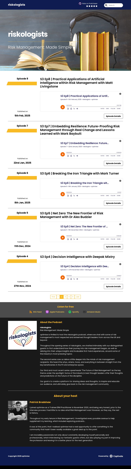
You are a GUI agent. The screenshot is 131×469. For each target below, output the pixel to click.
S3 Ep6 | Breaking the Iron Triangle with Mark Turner (79, 175)
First (53, 298)
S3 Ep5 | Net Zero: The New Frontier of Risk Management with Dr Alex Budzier (71, 217)
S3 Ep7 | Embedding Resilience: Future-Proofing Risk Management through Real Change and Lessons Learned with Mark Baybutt (80, 131)
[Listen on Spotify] (74, 315)
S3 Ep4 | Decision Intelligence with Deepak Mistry (77, 258)
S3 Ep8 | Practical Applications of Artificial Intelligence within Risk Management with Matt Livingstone (76, 84)
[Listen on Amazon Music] (93, 315)
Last (77, 298)
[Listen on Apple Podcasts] (54, 315)
